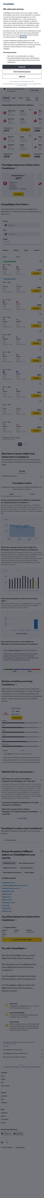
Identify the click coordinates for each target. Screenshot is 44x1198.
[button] (22, 67)
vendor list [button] (23, 37)
